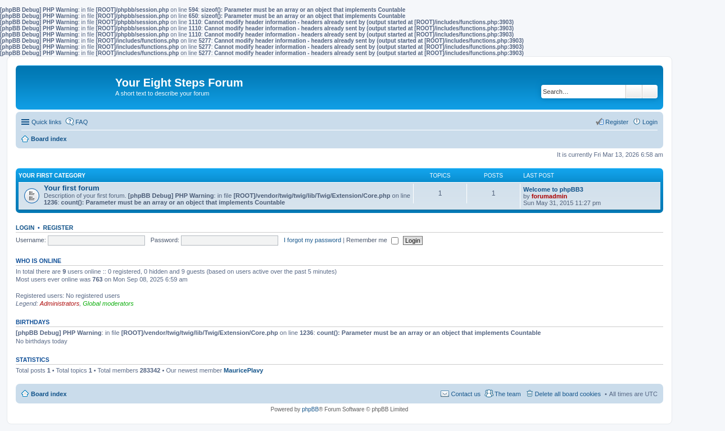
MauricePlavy (243, 370)
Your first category (52, 176)
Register (58, 227)
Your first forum (71, 188)
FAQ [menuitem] (81, 122)
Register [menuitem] (616, 122)
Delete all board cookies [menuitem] (568, 394)
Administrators (59, 303)
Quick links (46, 122)
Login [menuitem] (650, 122)
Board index (49, 394)
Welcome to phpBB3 (553, 189)
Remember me (372, 240)
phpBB (310, 409)
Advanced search (650, 91)
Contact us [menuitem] (466, 394)
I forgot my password (312, 240)
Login (25, 227)
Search (634, 91)
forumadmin (550, 196)
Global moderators (108, 303)
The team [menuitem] (507, 394)
